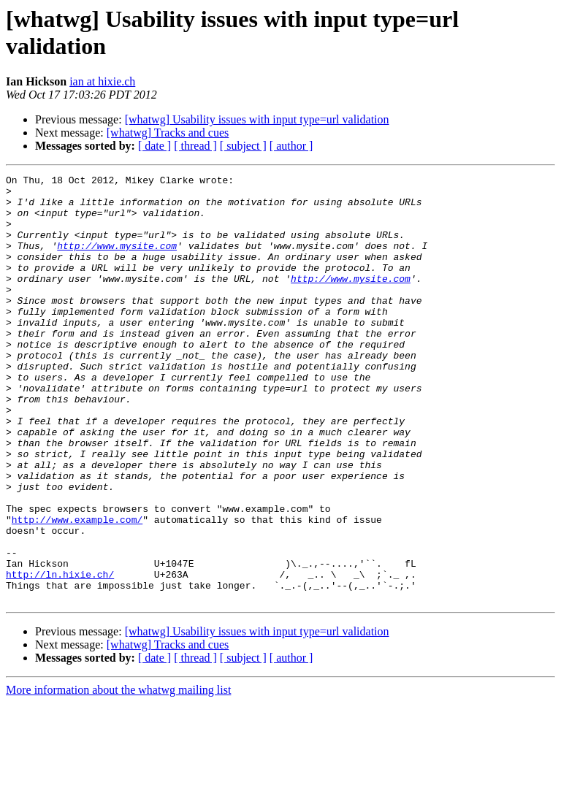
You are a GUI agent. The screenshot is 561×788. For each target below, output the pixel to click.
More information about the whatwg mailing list (118, 775)
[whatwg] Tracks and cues (168, 132)
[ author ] (291, 145)
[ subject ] (243, 145)
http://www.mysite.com (117, 260)
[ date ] (154, 145)
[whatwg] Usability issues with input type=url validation (257, 119)
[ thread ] (195, 145)
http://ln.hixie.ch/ (60, 655)
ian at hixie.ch (102, 81)
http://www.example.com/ (77, 589)
